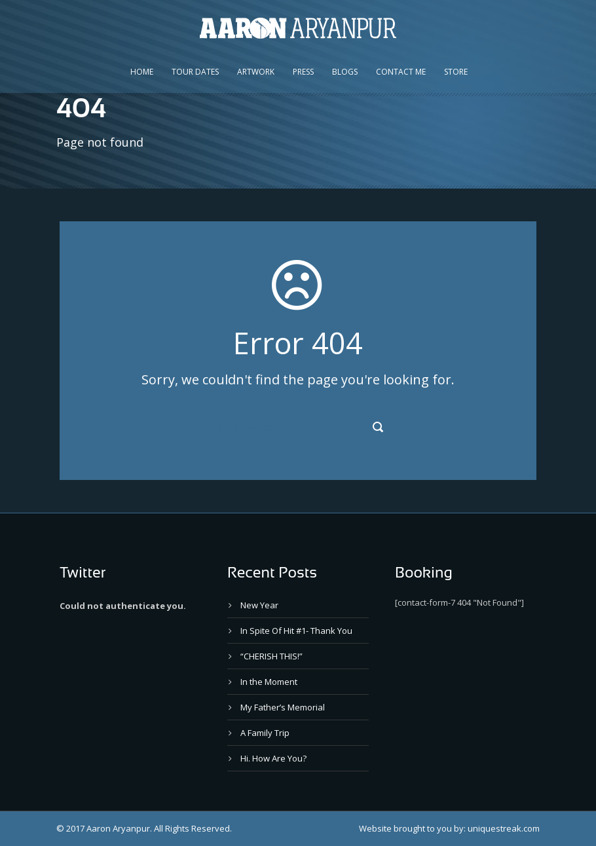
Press (303, 71)
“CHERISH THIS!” (271, 656)
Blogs (345, 71)
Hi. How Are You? (273, 758)
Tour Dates (195, 71)
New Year (259, 605)
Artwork (255, 71)
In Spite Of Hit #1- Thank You (296, 630)
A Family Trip (264, 733)
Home (141, 71)
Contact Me (401, 71)
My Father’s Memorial (282, 707)
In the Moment (268, 682)
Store (456, 71)
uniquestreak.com (504, 828)
